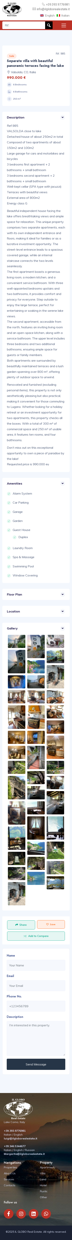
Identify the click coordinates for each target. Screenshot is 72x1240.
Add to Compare (36, 936)
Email (10, 976)
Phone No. (14, 996)
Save (50, 924)
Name (11, 955)
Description (15, 1017)
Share (21, 925)
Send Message (36, 1064)
